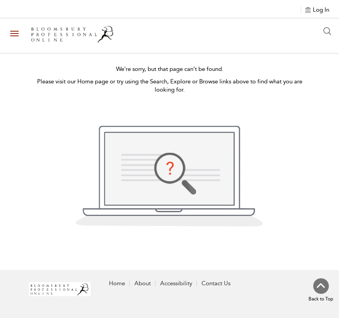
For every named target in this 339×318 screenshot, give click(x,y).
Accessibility (176, 283)
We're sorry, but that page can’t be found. (169, 68)
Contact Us (216, 283)
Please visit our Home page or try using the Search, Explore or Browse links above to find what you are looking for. (169, 85)
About (142, 283)
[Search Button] (329, 31)
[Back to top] (321, 290)
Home (117, 283)
